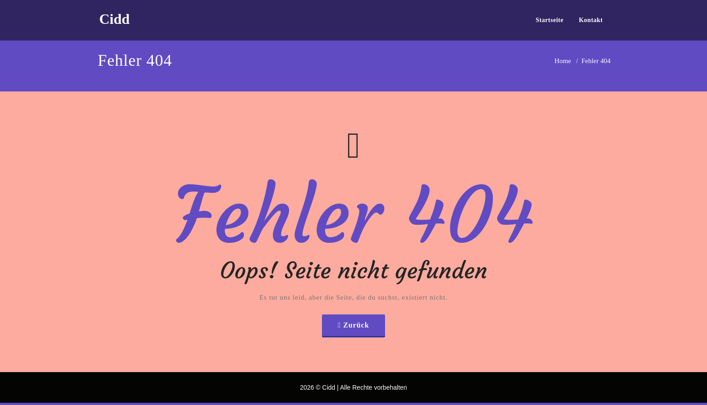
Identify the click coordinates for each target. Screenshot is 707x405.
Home (563, 60)
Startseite (550, 20)
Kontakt (591, 20)
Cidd (114, 19)
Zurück (356, 325)
